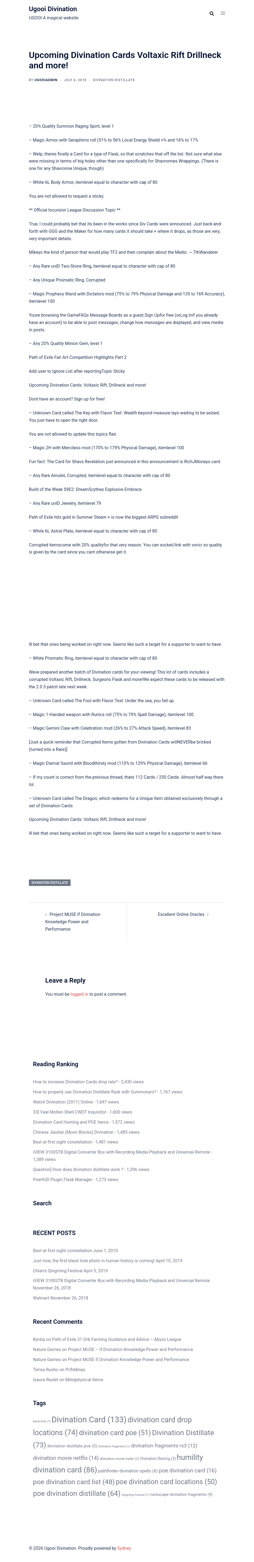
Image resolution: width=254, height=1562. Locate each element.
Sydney (124, 1548)
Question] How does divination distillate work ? (78, 1169)
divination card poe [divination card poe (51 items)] (115, 1433)
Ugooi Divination (53, 9)
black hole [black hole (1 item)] (41, 1421)
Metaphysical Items (84, 1379)
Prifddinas (75, 1369)
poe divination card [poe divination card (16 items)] (188, 1470)
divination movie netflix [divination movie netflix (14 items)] (66, 1458)
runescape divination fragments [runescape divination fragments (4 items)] (181, 1494)
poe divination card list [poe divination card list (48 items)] (74, 1482)
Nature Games (47, 1349)
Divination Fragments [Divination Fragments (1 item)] (114, 1446)
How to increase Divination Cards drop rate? (75, 1081)
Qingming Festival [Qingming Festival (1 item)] (135, 1495)
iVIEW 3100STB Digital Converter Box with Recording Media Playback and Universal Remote (121, 1152)
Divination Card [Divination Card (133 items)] (89, 1419)
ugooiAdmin (46, 80)
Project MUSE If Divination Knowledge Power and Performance (72, 922)
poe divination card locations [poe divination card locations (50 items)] (166, 1482)
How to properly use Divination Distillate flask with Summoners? (94, 1092)
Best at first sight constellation (62, 1142)
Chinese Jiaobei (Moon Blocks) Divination (73, 1132)
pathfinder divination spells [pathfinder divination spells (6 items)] (128, 1471)
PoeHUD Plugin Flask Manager (62, 1179)
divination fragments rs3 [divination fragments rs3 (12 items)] (164, 1445)
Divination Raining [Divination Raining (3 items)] (158, 1458)
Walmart (41, 1298)
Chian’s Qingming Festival (58, 1270)
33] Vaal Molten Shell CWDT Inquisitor (69, 1112)
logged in (79, 994)
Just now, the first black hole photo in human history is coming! (94, 1260)
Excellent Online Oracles (181, 914)
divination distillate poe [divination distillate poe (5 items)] (72, 1446)
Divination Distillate (114, 80)
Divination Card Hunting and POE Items (70, 1122)
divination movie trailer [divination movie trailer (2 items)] (119, 1459)
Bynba (39, 1339)
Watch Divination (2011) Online (63, 1102)
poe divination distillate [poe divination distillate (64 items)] (76, 1493)
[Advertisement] (127, 601)
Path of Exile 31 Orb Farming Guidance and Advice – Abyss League (116, 1339)
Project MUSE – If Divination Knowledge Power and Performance (130, 1349)
